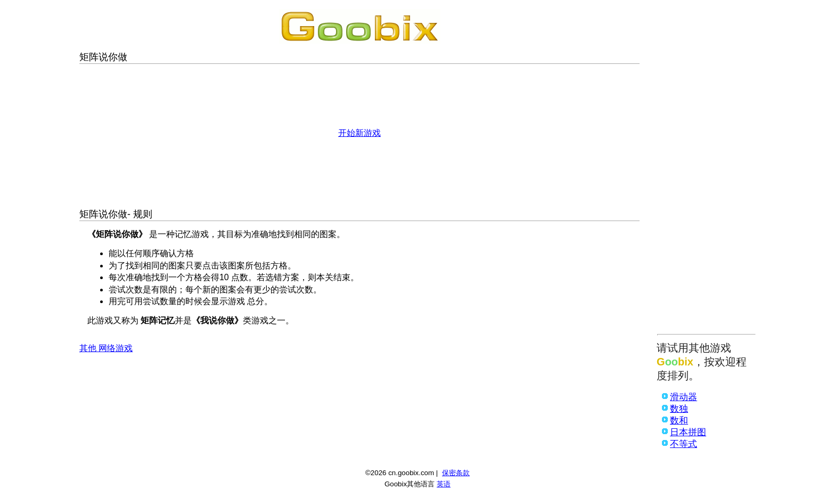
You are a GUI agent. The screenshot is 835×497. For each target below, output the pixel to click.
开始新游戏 (359, 132)
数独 (679, 409)
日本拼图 (688, 432)
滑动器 (683, 397)
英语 (444, 484)
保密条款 (456, 473)
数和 (679, 420)
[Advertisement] (706, 169)
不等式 (683, 444)
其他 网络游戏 (106, 348)
